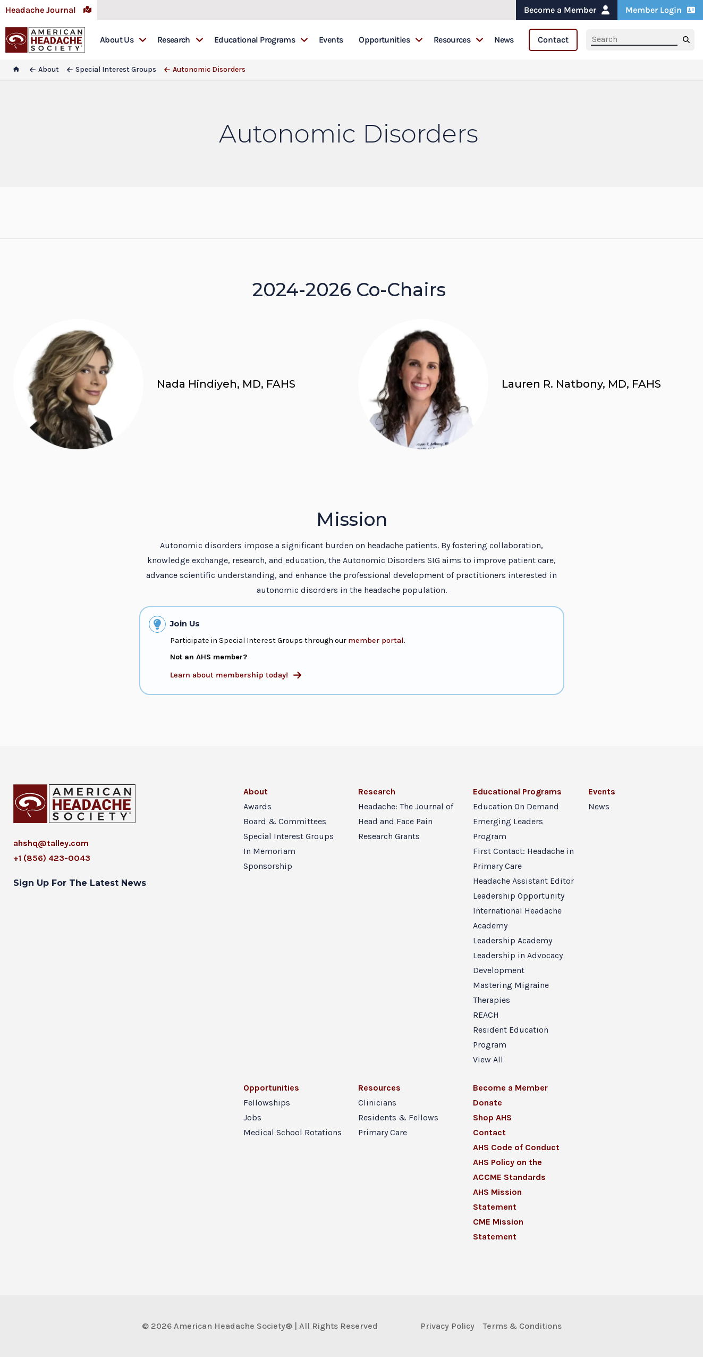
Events (331, 40)
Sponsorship (267, 866)
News (503, 40)
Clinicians (377, 1103)
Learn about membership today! (235, 675)
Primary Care (382, 1132)
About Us (123, 40)
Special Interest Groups (288, 836)
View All (488, 1059)
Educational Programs (261, 40)
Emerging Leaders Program (508, 828)
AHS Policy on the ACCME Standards (509, 1169)
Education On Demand (516, 806)
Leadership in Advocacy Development (518, 962)
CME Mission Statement (498, 1229)
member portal (376, 640)
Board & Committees (284, 821)
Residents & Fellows (398, 1117)
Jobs (252, 1117)
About (255, 791)
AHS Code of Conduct (516, 1147)
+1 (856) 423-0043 (51, 858)
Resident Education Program (510, 1037)
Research (180, 40)
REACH (486, 1015)
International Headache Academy (517, 918)
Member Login (660, 10)
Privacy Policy (447, 1326)
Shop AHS (492, 1117)
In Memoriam (269, 851)
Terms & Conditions (522, 1326)
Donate (487, 1103)
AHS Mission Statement (497, 1199)
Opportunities (391, 40)
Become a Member (566, 10)
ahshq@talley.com (51, 843)
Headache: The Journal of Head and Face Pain (405, 813)
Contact (553, 40)
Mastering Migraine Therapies (511, 992)
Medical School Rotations (292, 1132)
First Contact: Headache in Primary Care (523, 858)
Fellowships (266, 1103)
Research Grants (389, 836)
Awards (257, 806)
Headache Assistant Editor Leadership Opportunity (523, 888)
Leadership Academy (512, 940)
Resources (459, 40)
